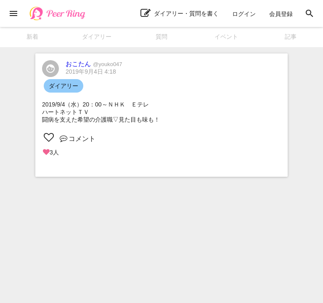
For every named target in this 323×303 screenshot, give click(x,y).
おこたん (94, 63)
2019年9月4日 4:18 (91, 71)
